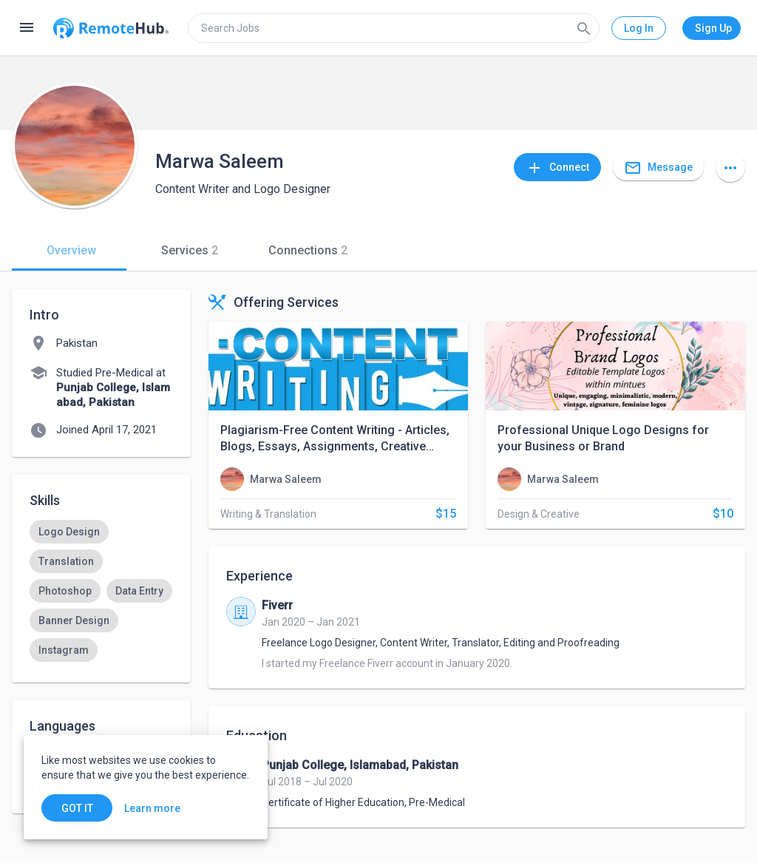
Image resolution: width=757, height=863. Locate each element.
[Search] (584, 28)
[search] (394, 28)
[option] (69, 532)
